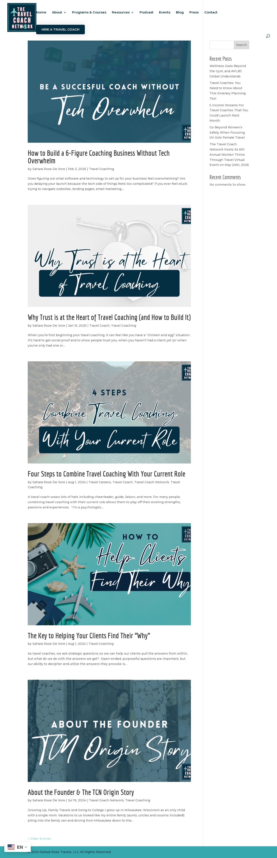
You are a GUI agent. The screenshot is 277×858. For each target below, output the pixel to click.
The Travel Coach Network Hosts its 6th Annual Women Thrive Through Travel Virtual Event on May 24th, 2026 (229, 154)
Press (194, 12)
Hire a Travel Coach (60, 29)
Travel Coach (99, 325)
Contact (210, 12)
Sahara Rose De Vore (48, 169)
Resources (121, 12)
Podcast (146, 12)
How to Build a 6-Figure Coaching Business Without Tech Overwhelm (99, 157)
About (57, 12)
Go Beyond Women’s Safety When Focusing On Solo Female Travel (227, 132)
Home (41, 12)
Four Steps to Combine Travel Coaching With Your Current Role (106, 473)
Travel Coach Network (151, 482)
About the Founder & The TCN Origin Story (81, 792)
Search (241, 45)
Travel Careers (100, 482)
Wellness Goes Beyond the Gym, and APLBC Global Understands (227, 71)
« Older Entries (39, 839)
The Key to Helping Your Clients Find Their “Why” (89, 635)
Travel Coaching (101, 169)
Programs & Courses (89, 12)
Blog (180, 12)
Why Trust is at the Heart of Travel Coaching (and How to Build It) (109, 317)
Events (164, 12)
